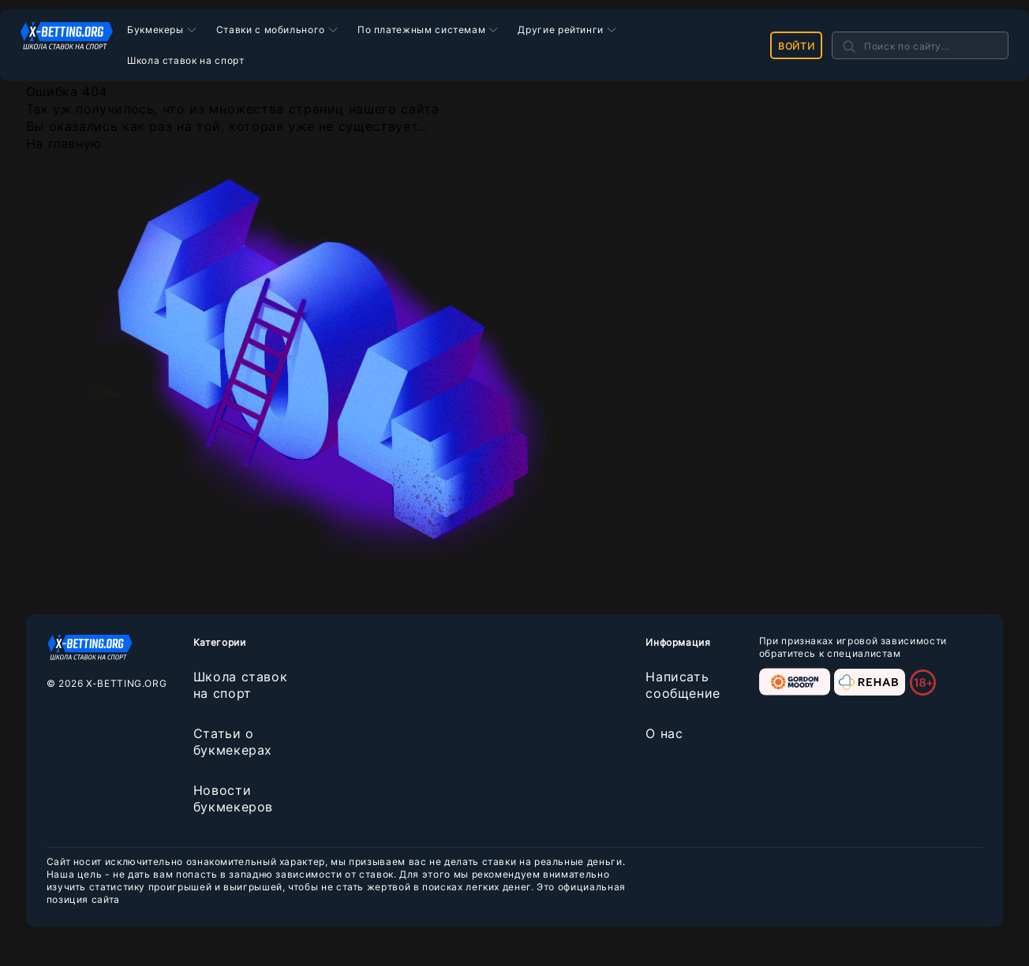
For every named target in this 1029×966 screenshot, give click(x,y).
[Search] (920, 45)
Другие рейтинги (561, 29)
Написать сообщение (682, 685)
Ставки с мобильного (270, 29)
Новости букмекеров (233, 798)
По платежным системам (421, 29)
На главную (64, 143)
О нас (664, 733)
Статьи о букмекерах (232, 741)
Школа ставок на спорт (185, 60)
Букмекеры (155, 29)
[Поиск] (849, 45)
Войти (796, 46)
